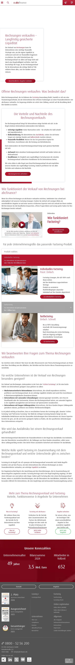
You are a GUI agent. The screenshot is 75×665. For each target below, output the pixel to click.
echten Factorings (49, 384)
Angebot (56, 587)
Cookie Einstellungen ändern (62, 630)
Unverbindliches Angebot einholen (20, 81)
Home (3, 8)
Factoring (11, 8)
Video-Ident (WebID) (60, 607)
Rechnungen (21, 47)
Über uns (34, 620)
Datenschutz (57, 625)
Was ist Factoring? (11, 531)
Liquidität (35, 467)
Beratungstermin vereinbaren (58, 231)
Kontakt (19, 587)
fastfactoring (58, 597)
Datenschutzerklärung (33, 235)
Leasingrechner (36, 597)
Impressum (57, 628)
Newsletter (35, 630)
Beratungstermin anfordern (18, 174)
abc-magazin (58, 620)
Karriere (34, 625)
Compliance (35, 622)
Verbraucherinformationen (62, 622)
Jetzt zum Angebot (63, 531)
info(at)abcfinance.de (20, 652)
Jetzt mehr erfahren (37, 531)
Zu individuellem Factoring (52, 297)
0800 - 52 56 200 (17, 643)
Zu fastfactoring (49, 341)
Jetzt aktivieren (35, 233)
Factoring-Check (58, 600)
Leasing (35, 594)
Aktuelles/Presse (37, 628)
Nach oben (69, 662)
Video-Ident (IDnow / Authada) (60, 611)
